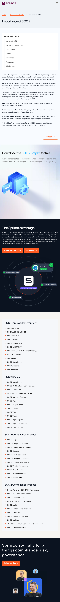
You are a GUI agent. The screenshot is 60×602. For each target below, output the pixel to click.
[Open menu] (57, 3)
